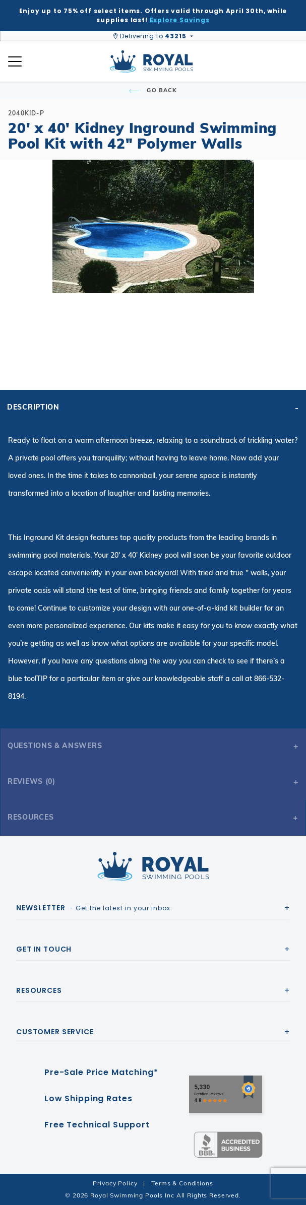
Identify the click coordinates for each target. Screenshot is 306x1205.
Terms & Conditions (182, 1183)
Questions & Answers (55, 745)
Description (33, 407)
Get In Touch (44, 949)
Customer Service (55, 1032)
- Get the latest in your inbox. (94, 908)
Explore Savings (180, 20)
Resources (30, 817)
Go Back (153, 90)
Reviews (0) (31, 781)
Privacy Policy (115, 1183)
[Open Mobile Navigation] (15, 61)
